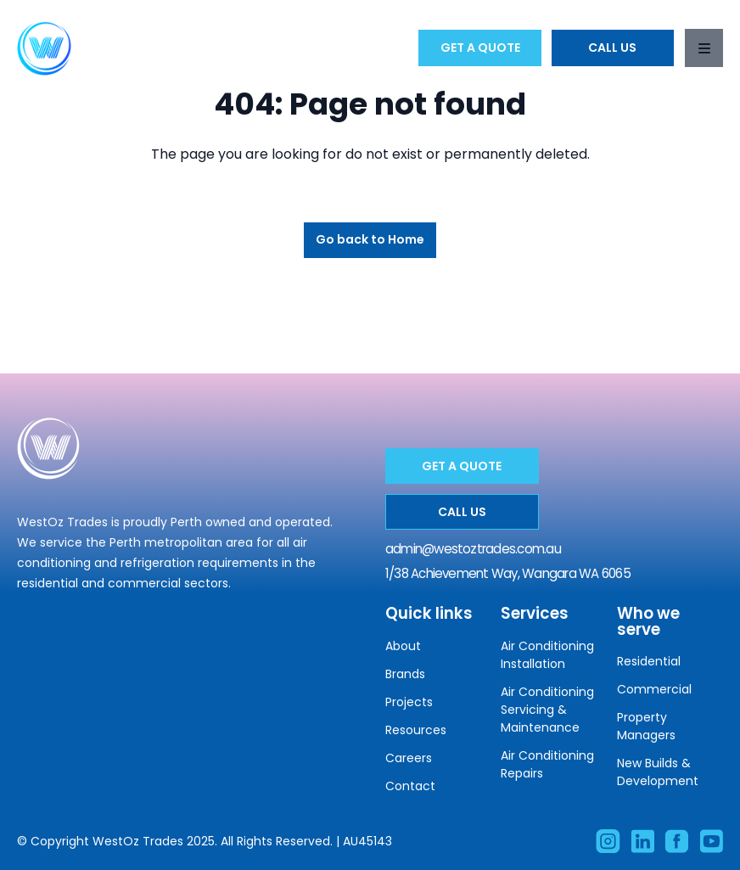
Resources (415, 729)
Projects (409, 701)
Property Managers (646, 726)
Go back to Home (370, 239)
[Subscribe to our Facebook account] (711, 841)
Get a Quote (480, 47)
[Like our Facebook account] (676, 841)
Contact (410, 785)
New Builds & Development (657, 772)
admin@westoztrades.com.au (473, 549)
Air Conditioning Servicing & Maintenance (547, 709)
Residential (649, 661)
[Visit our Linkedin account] (642, 841)
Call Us (612, 47)
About (403, 645)
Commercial (654, 689)
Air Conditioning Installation (547, 654)
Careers (408, 757)
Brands (405, 673)
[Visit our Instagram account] (607, 841)
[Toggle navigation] (704, 48)
